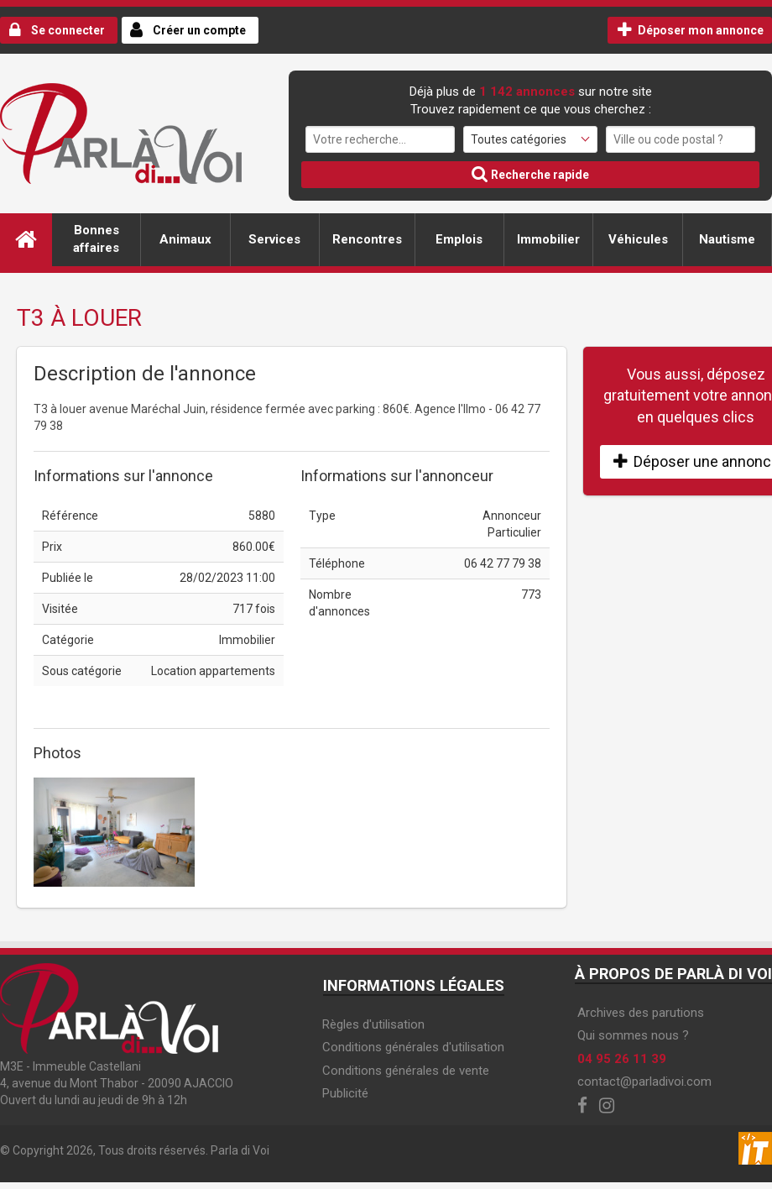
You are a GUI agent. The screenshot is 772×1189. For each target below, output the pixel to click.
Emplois (459, 239)
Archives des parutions (640, 1012)
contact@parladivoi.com (644, 1081)
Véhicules (638, 239)
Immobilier (548, 239)
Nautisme (727, 239)
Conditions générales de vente (405, 1070)
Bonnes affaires (96, 239)
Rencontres (367, 239)
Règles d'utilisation (373, 1024)
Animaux (185, 239)
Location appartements (213, 671)
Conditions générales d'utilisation (413, 1047)
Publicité (345, 1093)
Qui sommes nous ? (633, 1035)
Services (274, 239)
